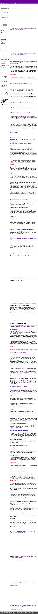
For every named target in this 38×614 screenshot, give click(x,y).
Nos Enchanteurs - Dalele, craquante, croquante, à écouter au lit (18, 122)
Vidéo (15, 28)
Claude (1, 59)
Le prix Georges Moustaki (13, 329)
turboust (32, 512)
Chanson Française (3, 103)
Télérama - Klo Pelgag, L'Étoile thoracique (16, 439)
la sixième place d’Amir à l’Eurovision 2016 (22, 116)
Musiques (3, 99)
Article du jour (16, 531)
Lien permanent (18, 28)
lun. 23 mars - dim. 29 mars (4, 76)
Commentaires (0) (22, 28)
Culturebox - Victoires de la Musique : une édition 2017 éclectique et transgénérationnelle (22, 229)
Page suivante (20, 609)
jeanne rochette (28, 28)
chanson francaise (34, 28)
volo (30, 512)
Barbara (11, 96)
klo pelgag (29, 512)
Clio (16, 62)
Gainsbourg (3, 100)
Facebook (23, 29)
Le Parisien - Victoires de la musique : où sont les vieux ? (18, 497)
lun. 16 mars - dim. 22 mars (4, 77)
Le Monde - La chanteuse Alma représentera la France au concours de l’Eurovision (21, 112)
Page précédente (12, 609)
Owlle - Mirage (7, 65)
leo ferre (2, 104)
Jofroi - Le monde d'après (3, 39)
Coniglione (2, 63)
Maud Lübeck (32, 62)
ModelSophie (2, 57)
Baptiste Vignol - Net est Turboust (14, 455)
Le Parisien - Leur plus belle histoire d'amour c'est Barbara (18, 352)
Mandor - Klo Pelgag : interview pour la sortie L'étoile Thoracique (19, 166)
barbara (6, 104)
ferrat (6, 99)
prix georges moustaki (19, 29)
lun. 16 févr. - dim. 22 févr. (4, 82)
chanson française (15, 29)
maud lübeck (27, 53)
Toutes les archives (3, 86)
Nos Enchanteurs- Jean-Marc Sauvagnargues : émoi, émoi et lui (18, 199)
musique (2, 104)
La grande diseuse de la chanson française (24, 372)
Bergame (20, 62)
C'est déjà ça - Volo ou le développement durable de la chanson (18, 445)
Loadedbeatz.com (3, 65)
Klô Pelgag (24, 435)
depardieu (11, 512)
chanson (2, 99)
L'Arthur (18, 62)
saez (27, 512)
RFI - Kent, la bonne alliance (14, 132)
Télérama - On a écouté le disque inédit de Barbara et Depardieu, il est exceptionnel (21, 83)
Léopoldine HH (28, 62)
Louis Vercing (2, 66)
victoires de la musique (15, 512)
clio (28, 531)
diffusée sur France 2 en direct (33, 245)
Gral (1, 61)
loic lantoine (25, 512)
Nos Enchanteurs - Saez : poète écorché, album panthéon (18, 423)
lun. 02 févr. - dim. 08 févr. (4, 85)
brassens (3, 101)
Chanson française (6, 1)
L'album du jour (16, 605)
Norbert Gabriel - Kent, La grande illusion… (16, 137)
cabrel (6, 103)
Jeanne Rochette (13, 62)
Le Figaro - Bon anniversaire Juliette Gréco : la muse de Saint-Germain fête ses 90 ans (21, 102)
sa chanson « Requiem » (21, 118)
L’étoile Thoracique (19, 436)
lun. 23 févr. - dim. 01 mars (4, 81)
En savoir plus (4, 613)
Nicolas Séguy (24, 62)
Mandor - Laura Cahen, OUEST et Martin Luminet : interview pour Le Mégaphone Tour (21, 217)
